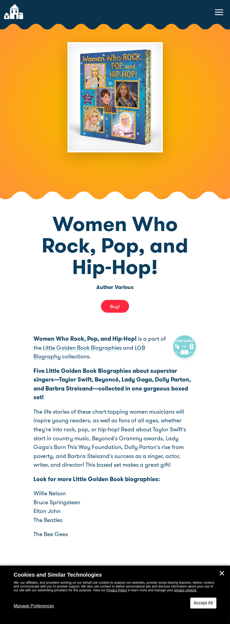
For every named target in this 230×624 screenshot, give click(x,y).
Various (124, 287)
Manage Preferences (34, 606)
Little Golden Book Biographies (89, 347)
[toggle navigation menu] (219, 12)
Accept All (203, 603)
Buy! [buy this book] (115, 306)
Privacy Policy (116, 590)
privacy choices (185, 590)
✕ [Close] (222, 573)
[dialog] (115, 595)
